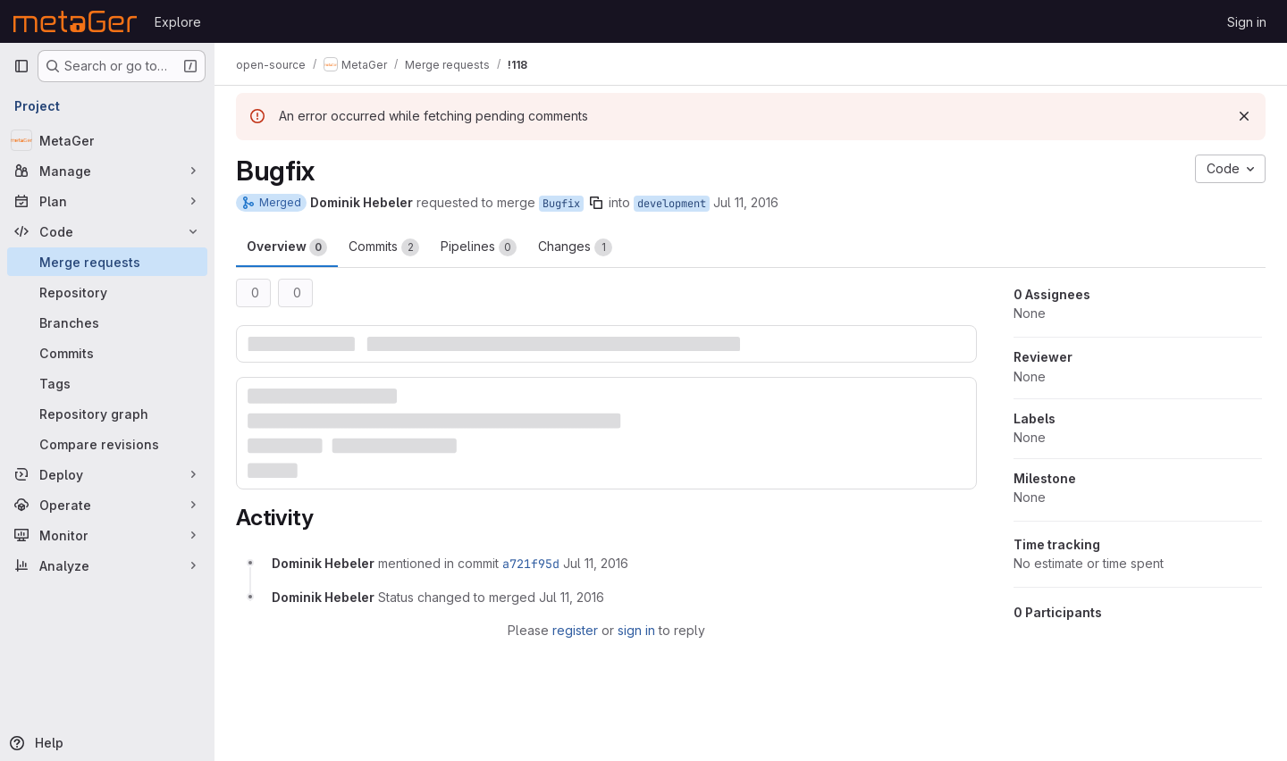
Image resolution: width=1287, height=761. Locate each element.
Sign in (1246, 21)
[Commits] (107, 353)
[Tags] (107, 383)
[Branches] (107, 322)
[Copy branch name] (596, 202)
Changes (575, 247)
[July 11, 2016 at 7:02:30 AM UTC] (571, 597)
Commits (384, 247)
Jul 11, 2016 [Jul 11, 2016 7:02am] (745, 202)
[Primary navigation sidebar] (21, 66)
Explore (178, 21)
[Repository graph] (107, 413)
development (671, 204)
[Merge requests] (107, 261)
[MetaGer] (107, 140)
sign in (636, 630)
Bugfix (561, 204)
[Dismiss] (1244, 116)
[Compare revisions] (107, 444)
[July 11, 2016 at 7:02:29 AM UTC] (595, 563)
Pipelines (479, 247)
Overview (287, 247)
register (575, 630)
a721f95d (530, 564)
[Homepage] (75, 21)
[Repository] (107, 292)
